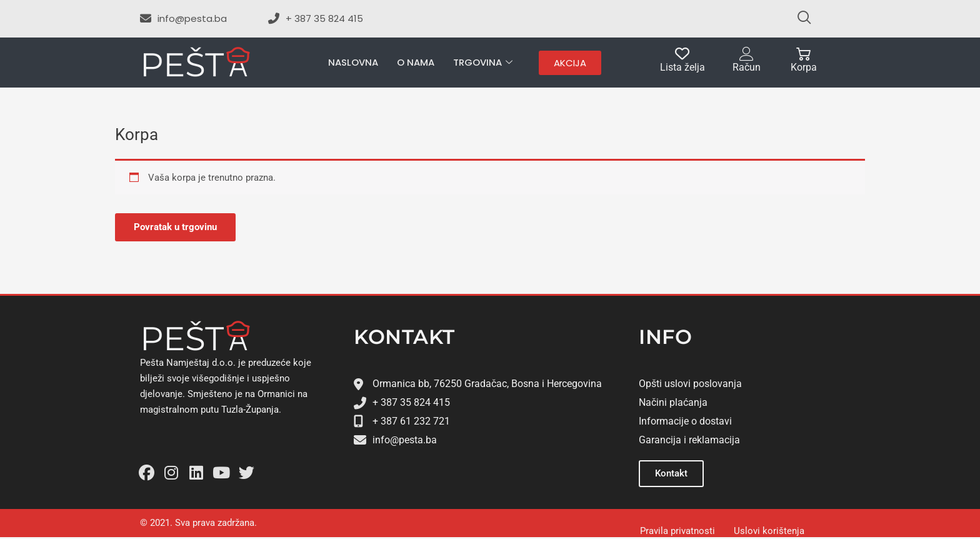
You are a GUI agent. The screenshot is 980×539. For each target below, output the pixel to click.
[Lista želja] (682, 54)
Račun (746, 67)
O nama (415, 62)
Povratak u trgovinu (175, 227)
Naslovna (353, 62)
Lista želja (682, 67)
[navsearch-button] (798, 18)
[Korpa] (803, 54)
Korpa (804, 67)
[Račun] (746, 54)
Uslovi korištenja (769, 530)
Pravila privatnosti (677, 530)
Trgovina (482, 63)
